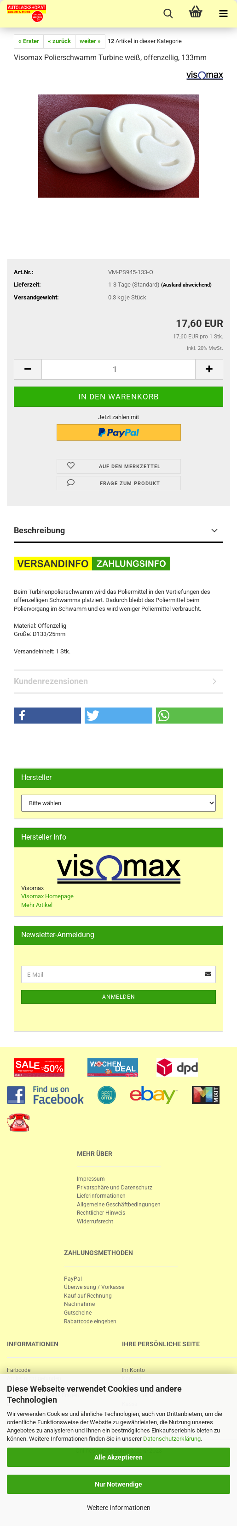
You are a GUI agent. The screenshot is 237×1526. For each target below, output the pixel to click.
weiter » (90, 41)
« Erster (28, 41)
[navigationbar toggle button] (223, 14)
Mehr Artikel (36, 904)
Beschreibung (39, 530)
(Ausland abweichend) (186, 285)
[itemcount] (118, 369)
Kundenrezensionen (51, 681)
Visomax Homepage (47, 896)
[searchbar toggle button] (168, 14)
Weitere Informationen (118, 1507)
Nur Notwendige (118, 1484)
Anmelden (118, 997)
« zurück (59, 41)
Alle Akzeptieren (118, 1457)
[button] (47, 716)
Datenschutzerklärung (172, 1438)
